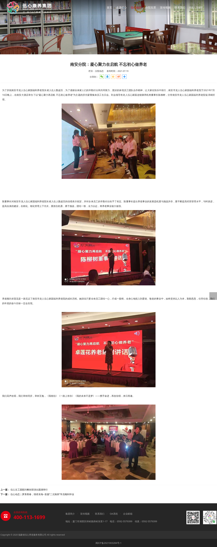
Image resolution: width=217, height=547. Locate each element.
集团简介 (70, 513)
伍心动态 (136, 7)
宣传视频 (165, 7)
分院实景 (150, 7)
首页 (109, 7)
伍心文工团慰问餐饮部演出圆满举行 (29, 489)
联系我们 (180, 7)
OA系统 (114, 513)
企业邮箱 (127, 513)
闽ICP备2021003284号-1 (109, 543)
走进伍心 (121, 7)
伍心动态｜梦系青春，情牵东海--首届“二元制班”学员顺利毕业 (42, 494)
